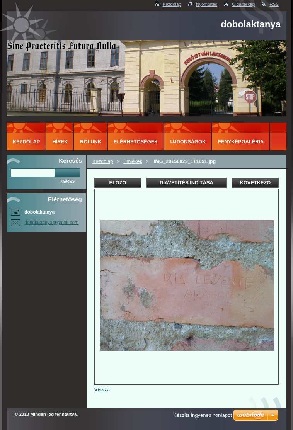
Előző (117, 182)
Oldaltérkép (243, 4)
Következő (255, 182)
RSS (274, 4)
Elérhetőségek (136, 141)
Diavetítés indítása (186, 182)
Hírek (60, 141)
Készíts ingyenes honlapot (202, 415)
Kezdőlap (172, 4)
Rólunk (90, 141)
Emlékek (132, 161)
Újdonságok (188, 141)
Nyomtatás (206, 4)
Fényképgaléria (241, 141)
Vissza (102, 390)
